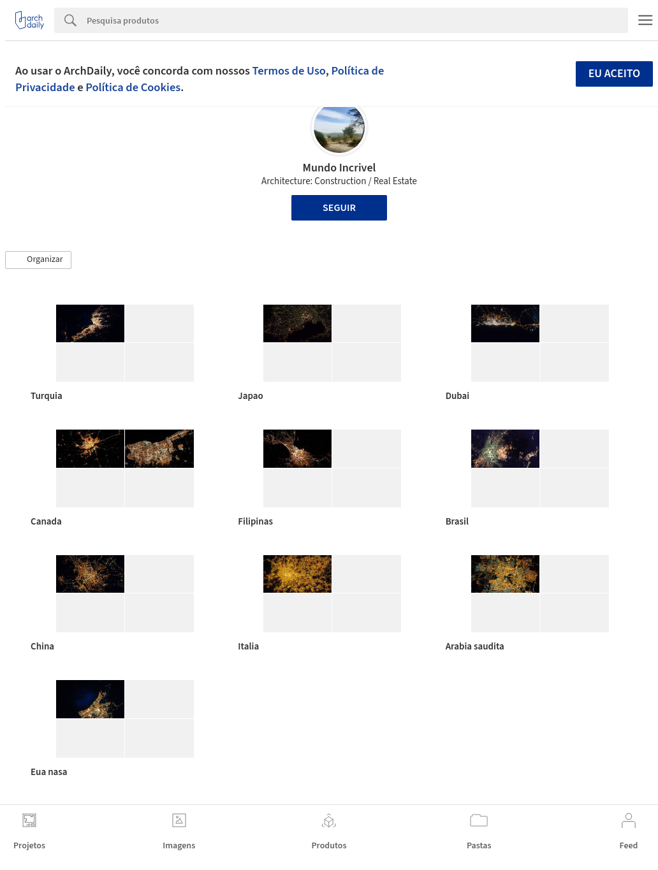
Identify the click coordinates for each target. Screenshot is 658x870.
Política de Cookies (132, 87)
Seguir (339, 208)
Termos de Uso (289, 70)
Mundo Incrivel (339, 168)
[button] (38, 260)
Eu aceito (615, 74)
